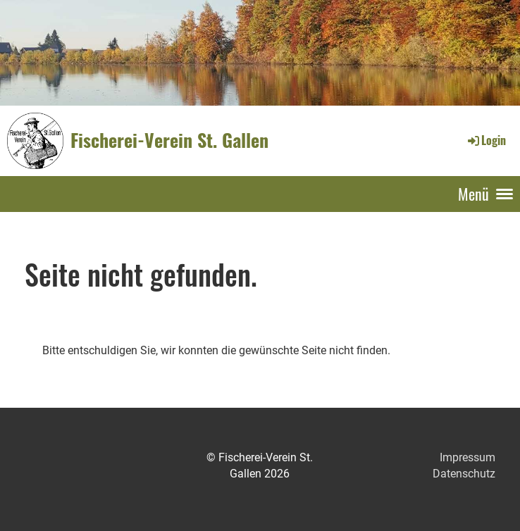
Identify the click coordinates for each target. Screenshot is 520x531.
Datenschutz (464, 473)
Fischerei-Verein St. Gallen (169, 140)
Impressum (467, 457)
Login (486, 140)
